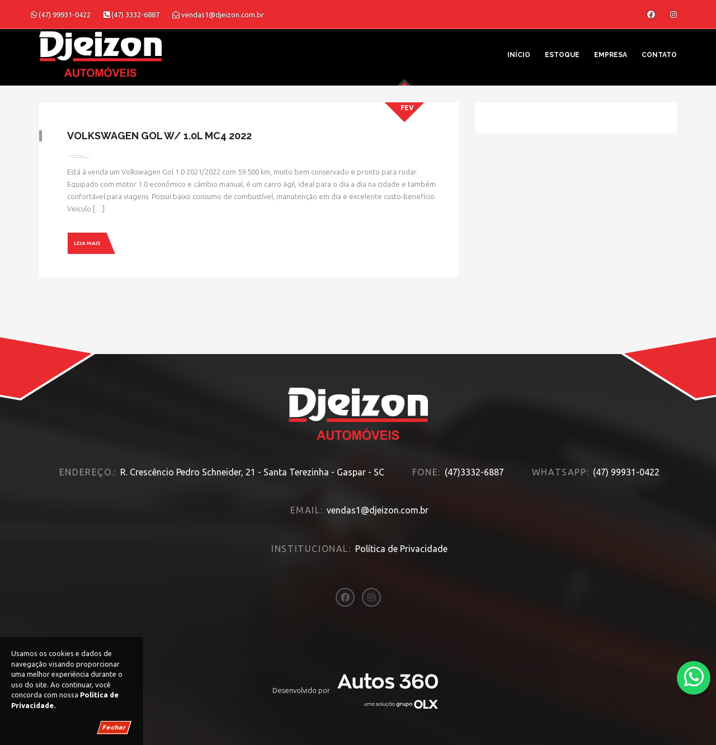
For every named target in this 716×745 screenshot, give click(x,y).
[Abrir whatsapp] (694, 677)
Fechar (114, 727)
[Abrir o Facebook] (651, 14)
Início (518, 55)
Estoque (562, 55)
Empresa (610, 55)
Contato (659, 55)
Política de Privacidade (401, 549)
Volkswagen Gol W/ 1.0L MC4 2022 (159, 136)
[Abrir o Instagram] (673, 14)
